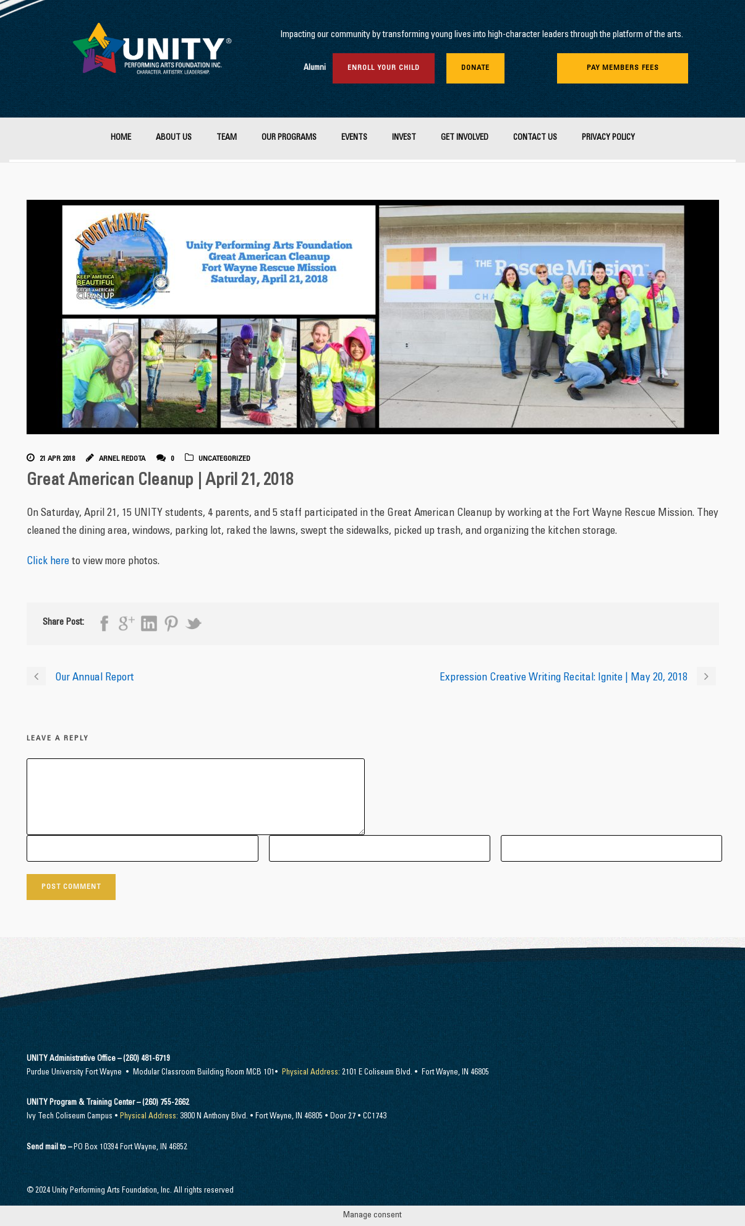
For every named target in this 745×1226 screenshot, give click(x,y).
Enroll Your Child (383, 68)
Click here (48, 562)
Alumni (315, 68)
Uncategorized (224, 459)
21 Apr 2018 (57, 459)
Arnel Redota (122, 459)
